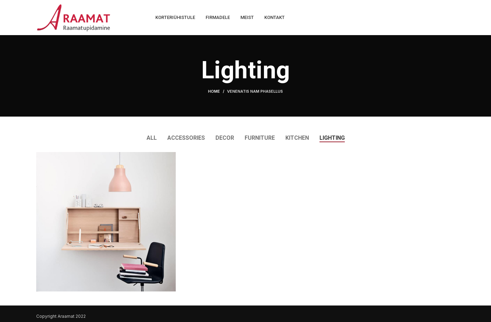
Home (214, 91)
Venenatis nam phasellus (255, 91)
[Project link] (106, 221)
